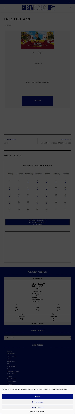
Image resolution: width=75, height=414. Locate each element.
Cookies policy (33, 411)
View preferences (37, 407)
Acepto (37, 396)
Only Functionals (37, 402)
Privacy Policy (41, 411)
